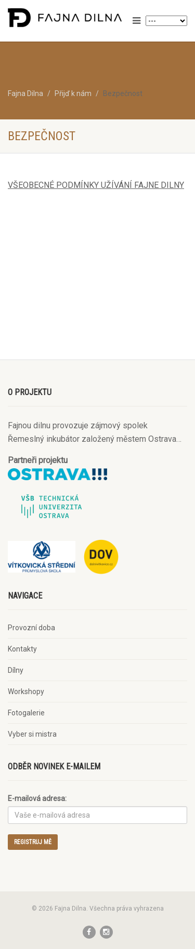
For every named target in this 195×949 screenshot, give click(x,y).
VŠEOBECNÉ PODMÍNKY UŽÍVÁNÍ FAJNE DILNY (96, 185)
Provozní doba (31, 627)
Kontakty (22, 649)
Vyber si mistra (32, 734)
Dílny (15, 670)
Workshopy (26, 691)
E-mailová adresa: (37, 798)
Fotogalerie (26, 713)
